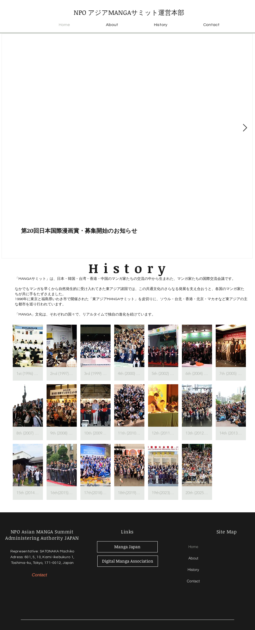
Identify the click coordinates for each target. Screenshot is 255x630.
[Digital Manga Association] (127, 561)
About (193, 558)
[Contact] (39, 575)
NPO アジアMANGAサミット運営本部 (129, 12)
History (193, 569)
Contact (193, 581)
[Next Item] (245, 128)
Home (193, 546)
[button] (28, 353)
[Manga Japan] (127, 546)
